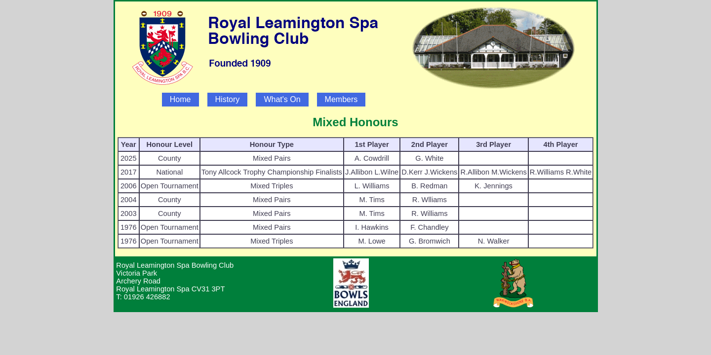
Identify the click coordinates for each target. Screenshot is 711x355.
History (227, 99)
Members (341, 99)
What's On (282, 99)
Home (180, 99)
